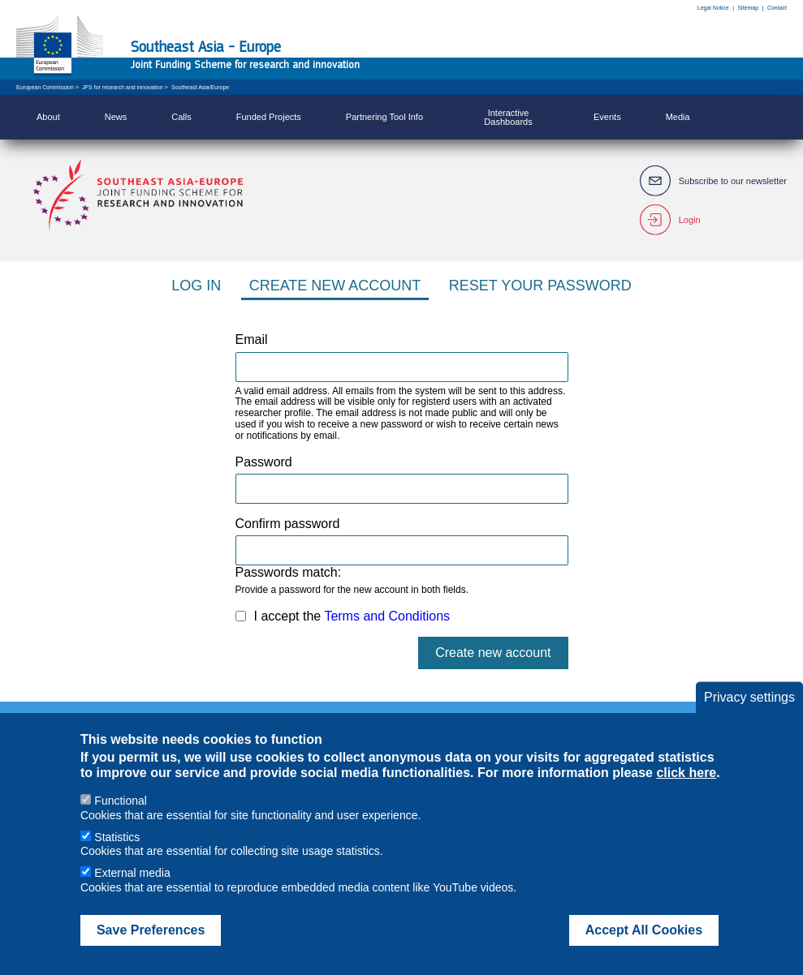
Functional (120, 816)
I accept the (352, 616)
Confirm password (287, 523)
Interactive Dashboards (508, 117)
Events (607, 117)
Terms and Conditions (387, 616)
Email (251, 339)
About (48, 117)
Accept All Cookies (643, 946)
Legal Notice (713, 8)
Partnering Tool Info (384, 117)
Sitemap (747, 8)
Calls (181, 117)
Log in (196, 285)
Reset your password (540, 285)
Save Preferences (151, 946)
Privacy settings (749, 713)
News (116, 117)
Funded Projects (268, 117)
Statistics (117, 853)
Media (678, 117)
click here (686, 789)
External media (132, 889)
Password (263, 462)
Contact (777, 8)
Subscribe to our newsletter (733, 181)
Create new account (335, 285)
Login (690, 220)
